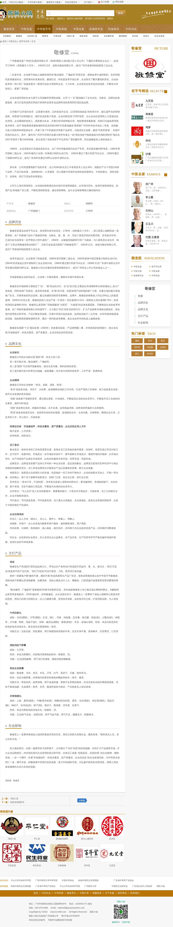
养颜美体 (96, 893)
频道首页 (9, 29)
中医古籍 (137, 271)
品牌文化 (143, 309)
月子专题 (109, 893)
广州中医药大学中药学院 (46, 880)
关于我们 (88, 2)
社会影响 (143, 322)
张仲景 (150, 354)
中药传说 (131, 29)
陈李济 (45, 36)
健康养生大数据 (53, 2)
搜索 (120, 13)
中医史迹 (26, 29)
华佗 (150, 341)
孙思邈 (150, 347)
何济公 (146, 36)
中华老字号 (44, 29)
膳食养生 (71, 893)
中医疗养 (84, 893)
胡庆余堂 (84, 36)
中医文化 (13, 41)
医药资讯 (122, 893)
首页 (4, 2)
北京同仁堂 (32, 36)
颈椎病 (110, 18)
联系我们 (135, 893)
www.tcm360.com (58, 912)
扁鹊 (137, 341)
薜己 (137, 354)
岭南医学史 (96, 29)
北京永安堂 (159, 36)
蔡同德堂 (123, 36)
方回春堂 (7, 36)
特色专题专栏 (71, 2)
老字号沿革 (24, 41)
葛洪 (163, 341)
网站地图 (119, 2)
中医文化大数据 (16, 2)
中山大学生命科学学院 (21, 880)
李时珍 (137, 347)
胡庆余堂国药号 (17, 802)
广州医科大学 (90, 886)
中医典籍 (61, 29)
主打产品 (143, 316)
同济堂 (96, 36)
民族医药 (113, 29)
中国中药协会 (68, 880)
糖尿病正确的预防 (75, 18)
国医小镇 (161, 886)
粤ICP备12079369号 (70, 916)
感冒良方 (61, 18)
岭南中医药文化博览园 (88, 880)
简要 (140, 296)
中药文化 (46, 893)
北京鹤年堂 (109, 36)
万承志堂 (57, 36)
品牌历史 (143, 302)
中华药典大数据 (35, 2)
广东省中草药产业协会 (124, 880)
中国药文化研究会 (120, 886)
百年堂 (135, 36)
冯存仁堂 (70, 36)
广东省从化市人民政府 (142, 886)
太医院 (163, 347)
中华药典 (58, 893)
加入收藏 (105, 2)
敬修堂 (19, 36)
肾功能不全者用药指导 (95, 18)
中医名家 (78, 29)
